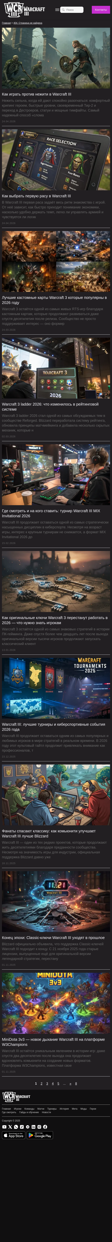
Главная (6, 1108)
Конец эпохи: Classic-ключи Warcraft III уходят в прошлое (53, 937)
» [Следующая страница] (70, 1083)
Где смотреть (9, 1112)
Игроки (17, 1108)
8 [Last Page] (76, 1083)
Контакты (101, 9)
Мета (74, 1108)
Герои (93, 1108)
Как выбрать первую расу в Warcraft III (36, 196)
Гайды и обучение (29, 1112)
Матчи (40, 1108)
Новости (46, 1112)
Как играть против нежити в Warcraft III (36, 94)
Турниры (52, 1108)
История (64, 1108)
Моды (84, 1108)
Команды (29, 1108)
